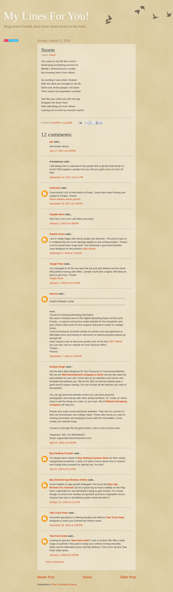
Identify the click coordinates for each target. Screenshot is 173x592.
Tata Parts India (58, 536)
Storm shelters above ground (64, 199)
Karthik (56, 122)
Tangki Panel (56, 278)
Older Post (128, 577)
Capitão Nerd (56, 214)
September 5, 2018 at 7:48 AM (65, 253)
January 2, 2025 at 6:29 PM (64, 555)
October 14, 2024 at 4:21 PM (64, 502)
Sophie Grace (57, 234)
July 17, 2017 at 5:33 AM (62, 150)
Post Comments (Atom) (64, 584)
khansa (53, 293)
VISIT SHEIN (115, 341)
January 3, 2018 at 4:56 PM (64, 223)
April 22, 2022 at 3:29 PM (62, 442)
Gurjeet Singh (57, 366)
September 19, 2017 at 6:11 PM (66, 177)
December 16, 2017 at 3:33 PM (65, 203)
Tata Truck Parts (58, 512)
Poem (52, 55)
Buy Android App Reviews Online (68, 479)
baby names (89, 248)
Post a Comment (55, 561)
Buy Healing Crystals (61, 453)
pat (51, 141)
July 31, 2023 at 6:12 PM (62, 469)
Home (87, 577)
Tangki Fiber (56, 263)
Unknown (54, 187)
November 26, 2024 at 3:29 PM (65, 525)
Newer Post (46, 577)
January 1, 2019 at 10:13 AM (64, 283)
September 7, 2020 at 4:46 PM (65, 356)
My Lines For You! (46, 16)
